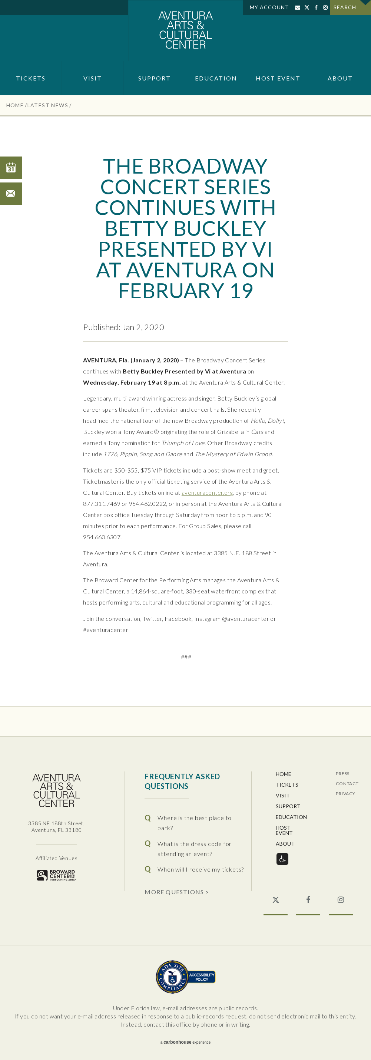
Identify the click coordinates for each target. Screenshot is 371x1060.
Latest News (47, 105)
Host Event (278, 78)
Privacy (345, 793)
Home (15, 105)
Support (154, 78)
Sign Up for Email (297, 7)
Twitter (306, 7)
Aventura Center (185, 30)
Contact (347, 783)
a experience (185, 1042)
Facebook (316, 7)
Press (343, 773)
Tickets (31, 78)
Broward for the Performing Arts (56, 875)
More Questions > (177, 891)
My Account (269, 7)
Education (216, 78)
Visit (92, 78)
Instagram (325, 7)
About (340, 78)
